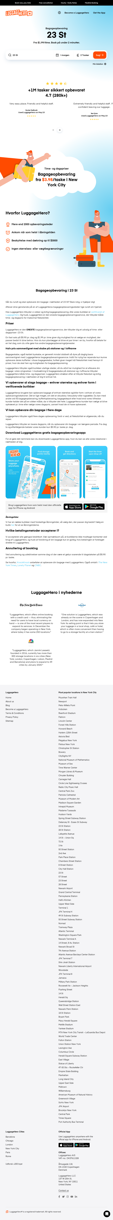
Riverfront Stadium (67, 713)
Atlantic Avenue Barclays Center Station (77, 954)
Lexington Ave (65, 1047)
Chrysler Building (66, 775)
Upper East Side (66, 1083)
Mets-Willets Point (67, 705)
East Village (64, 1059)
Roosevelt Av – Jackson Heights (73, 985)
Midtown (63, 1086)
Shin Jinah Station (67, 962)
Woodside (63, 970)
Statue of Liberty (66, 1063)
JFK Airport (64, 1106)
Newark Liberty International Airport (75, 966)
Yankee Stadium (66, 1028)
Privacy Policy (12, 717)
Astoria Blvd (64, 736)
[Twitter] (63, 1196)
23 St (61, 872)
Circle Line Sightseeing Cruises (73, 783)
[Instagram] (67, 1196)
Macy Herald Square (68, 1020)
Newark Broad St (66, 946)
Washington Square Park (70, 935)
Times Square (65, 1118)
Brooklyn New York (67, 1110)
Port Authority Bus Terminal (71, 1121)
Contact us (64, 1190)
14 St (61, 993)
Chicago (9, 1140)
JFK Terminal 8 (65, 973)
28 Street (63, 884)
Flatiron (62, 717)
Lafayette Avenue (66, 833)
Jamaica (62, 977)
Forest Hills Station (67, 724)
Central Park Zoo (66, 791)
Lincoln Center (65, 720)
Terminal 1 (63, 907)
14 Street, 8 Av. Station (69, 942)
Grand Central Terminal (69, 892)
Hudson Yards (65, 814)
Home (8, 697)
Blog (8, 705)
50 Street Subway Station (70, 919)
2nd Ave (62, 853)
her (12, 524)
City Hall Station (66, 868)
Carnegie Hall (65, 779)
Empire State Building (68, 1071)
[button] (107, 1214)
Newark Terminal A (67, 938)
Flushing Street (65, 989)
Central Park (64, 1114)
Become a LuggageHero (77, 12)
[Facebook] (59, 1196)
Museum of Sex (66, 763)
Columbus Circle (66, 1051)
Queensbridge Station (69, 1001)
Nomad (62, 923)
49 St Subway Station (68, 915)
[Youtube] (71, 1196)
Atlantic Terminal (66, 931)
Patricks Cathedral (67, 794)
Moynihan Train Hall (67, 697)
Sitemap (9, 720)
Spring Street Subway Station (72, 818)
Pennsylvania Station (68, 896)
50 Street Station (66, 849)
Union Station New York (70, 1044)
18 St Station (64, 1012)
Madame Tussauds (67, 810)
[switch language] (59, 13)
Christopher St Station (69, 748)
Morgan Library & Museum (71, 771)
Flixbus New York (67, 744)
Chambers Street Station (70, 861)
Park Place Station (67, 857)
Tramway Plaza (65, 927)
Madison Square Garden (70, 802)
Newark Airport (66, 888)
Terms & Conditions (15, 713)
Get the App (99, 12)
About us (10, 701)
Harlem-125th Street (68, 732)
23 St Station (64, 826)
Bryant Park (64, 1016)
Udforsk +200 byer (14, 1163)
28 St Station (64, 829)
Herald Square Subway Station (73, 1055)
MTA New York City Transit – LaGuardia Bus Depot (82, 1032)
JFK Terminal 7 (65, 958)
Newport (63, 701)
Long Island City (66, 1079)
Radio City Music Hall (68, 787)
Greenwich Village (67, 1098)
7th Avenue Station (67, 950)
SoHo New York (66, 1102)
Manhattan (63, 1075)
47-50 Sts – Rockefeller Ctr (71, 1067)
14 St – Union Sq (66, 837)
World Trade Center (68, 1036)
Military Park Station (68, 981)
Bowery (62, 752)
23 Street (63, 880)
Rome (8, 1156)
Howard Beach (65, 728)
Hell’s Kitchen (65, 900)
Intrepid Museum (66, 806)
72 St (61, 841)
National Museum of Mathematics (74, 759)
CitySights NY (65, 755)
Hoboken (63, 709)
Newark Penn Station (68, 1009)
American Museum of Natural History (75, 1094)
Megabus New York (68, 740)
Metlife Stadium (66, 1024)
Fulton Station (65, 1040)
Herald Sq (63, 997)
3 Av (60, 845)
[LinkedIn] (76, 1196)
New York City (12, 1148)
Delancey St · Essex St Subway (73, 822)
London (9, 1144)
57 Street (63, 876)
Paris (8, 1152)
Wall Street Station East (69, 1005)
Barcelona (10, 1136)
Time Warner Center (68, 767)
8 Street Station (66, 864)
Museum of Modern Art (69, 798)
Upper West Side (66, 903)
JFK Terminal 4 (65, 911)
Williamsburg (64, 1090)
